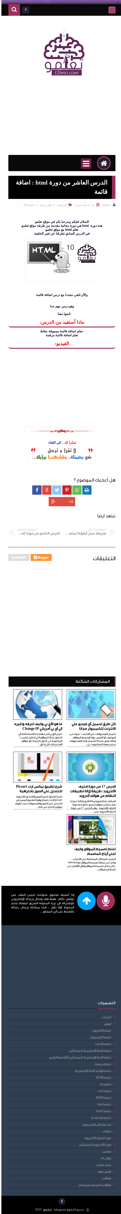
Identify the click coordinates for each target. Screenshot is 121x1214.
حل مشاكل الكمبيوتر (95, 1124)
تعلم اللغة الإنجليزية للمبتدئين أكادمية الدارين (79, 1057)
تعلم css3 (103, 1091)
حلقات (105, 1131)
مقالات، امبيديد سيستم (94, 1185)
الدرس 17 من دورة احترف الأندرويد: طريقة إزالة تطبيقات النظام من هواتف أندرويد (91, 791)
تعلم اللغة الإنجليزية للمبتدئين (89, 1050)
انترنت (105, 1017)
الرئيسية (60, 205)
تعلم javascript (100, 1118)
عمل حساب (102, 1165)
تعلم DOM (102, 1097)
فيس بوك (103, 1171)
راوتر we (104, 1158)
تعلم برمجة (44, 205)
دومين (105, 1151)
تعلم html (27, 205)
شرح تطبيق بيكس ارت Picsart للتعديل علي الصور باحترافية (38, 789)
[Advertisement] (60, 117)
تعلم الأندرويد (100, 1030)
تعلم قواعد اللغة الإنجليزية (92, 1070)
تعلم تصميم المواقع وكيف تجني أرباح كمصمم (93, 851)
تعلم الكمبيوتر (99, 1037)
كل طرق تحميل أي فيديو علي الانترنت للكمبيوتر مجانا (92, 726)
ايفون (106, 1023)
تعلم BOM (102, 1077)
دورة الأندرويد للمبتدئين (93, 1144)
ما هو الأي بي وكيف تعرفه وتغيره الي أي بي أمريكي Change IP (37, 726)
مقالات (105, 1178)
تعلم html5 (102, 1111)
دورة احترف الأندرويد (96, 1138)
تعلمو (46, 1209)
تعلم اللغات (102, 1044)
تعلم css (104, 1084)
